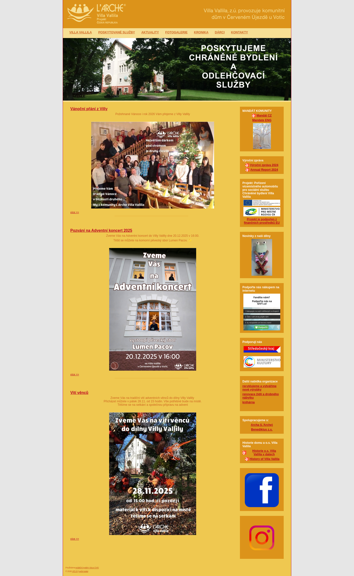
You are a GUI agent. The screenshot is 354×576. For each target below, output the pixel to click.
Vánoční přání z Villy (88, 109)
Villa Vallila (80, 32)
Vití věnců (79, 393)
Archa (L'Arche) (262, 425)
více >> (74, 212)
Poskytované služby (116, 32)
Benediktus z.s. (261, 429)
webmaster (83, 571)
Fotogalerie (176, 32)
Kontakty (239, 32)
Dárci (220, 32)
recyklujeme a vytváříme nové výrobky (259, 387)
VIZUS (75, 571)
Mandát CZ (264, 115)
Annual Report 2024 (264, 169)
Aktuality (150, 32)
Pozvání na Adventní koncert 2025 (101, 230)
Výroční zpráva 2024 (264, 165)
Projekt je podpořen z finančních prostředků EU (262, 221)
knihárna (248, 402)
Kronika (201, 32)
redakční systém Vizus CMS (87, 567)
